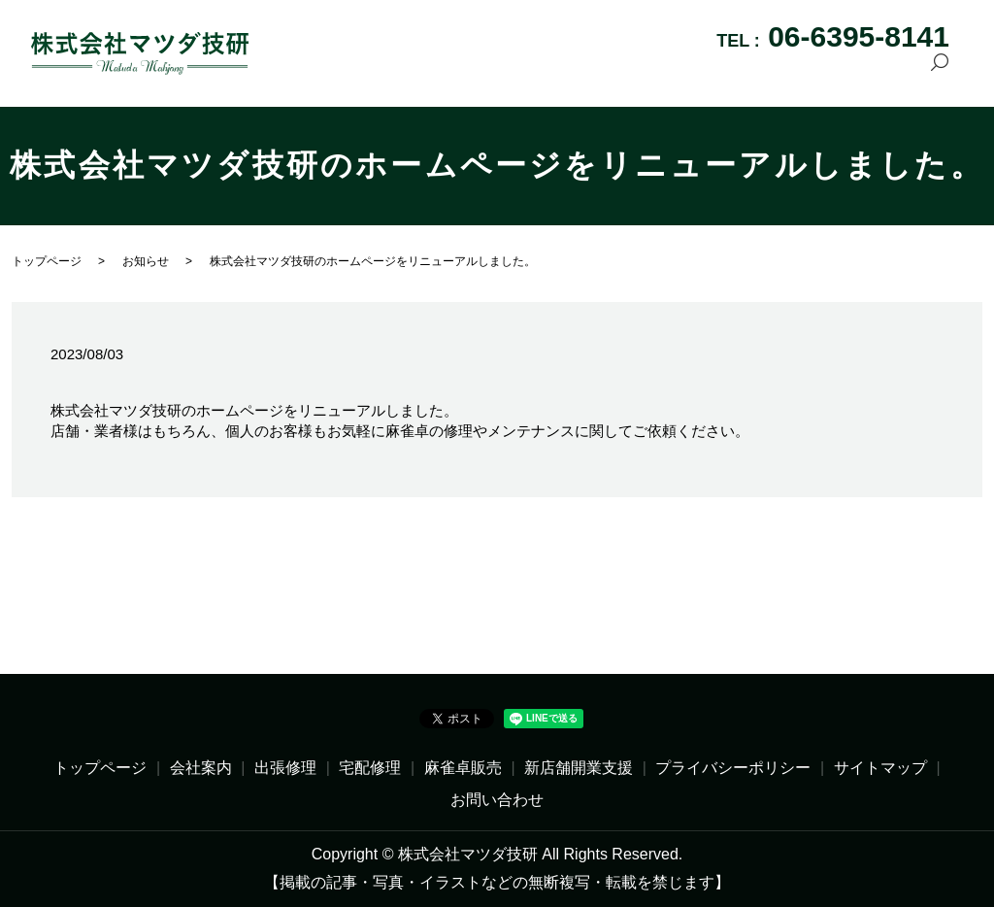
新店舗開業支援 (752, 73)
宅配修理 (564, 73)
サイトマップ (880, 767)
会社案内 (412, 73)
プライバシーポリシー (733, 767)
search (939, 74)
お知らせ (145, 261)
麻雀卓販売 (647, 73)
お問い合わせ (864, 73)
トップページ (322, 73)
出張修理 (488, 73)
